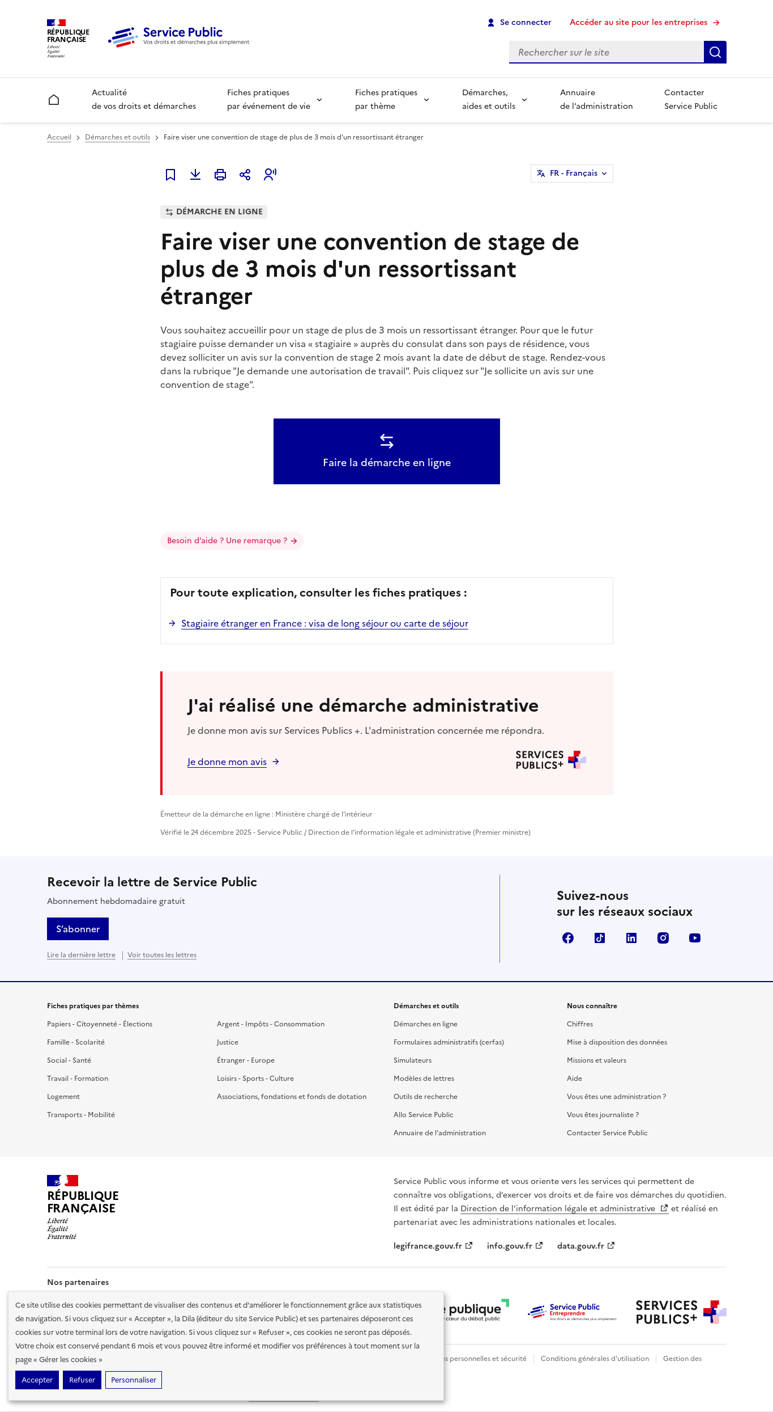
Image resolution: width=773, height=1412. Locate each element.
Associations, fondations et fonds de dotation (291, 1097)
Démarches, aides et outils (488, 99)
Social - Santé (69, 1060)
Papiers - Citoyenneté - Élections (99, 1024)
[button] (270, 174)
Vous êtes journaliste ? (603, 1115)
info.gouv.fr (515, 1246)
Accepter (37, 1380)
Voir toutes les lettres (162, 955)
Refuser (82, 1380)
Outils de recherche (426, 1097)
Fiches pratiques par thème (386, 99)
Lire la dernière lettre (81, 955)
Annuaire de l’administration (596, 99)
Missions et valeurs (596, 1060)
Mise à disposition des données (617, 1042)
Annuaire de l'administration (440, 1133)
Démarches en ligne (426, 1024)
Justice (227, 1042)
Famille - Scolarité (76, 1042)
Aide (574, 1078)
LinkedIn (631, 938)
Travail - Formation (77, 1078)
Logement (63, 1097)
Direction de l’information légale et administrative (564, 1209)
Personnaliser (133, 1380)
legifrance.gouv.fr (433, 1246)
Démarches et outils (117, 137)
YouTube (695, 938)
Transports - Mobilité (81, 1115)
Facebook (568, 938)
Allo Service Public (424, 1115)
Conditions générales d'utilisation (595, 1359)
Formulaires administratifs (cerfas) (449, 1042)
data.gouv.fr (586, 1246)
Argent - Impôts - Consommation (270, 1024)
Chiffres (580, 1024)
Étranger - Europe (246, 1060)
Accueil (59, 137)
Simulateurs (413, 1060)
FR (573, 173)
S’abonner (78, 929)
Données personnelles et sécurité (473, 1359)
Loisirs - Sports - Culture (255, 1078)
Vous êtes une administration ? (616, 1097)
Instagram (663, 938)
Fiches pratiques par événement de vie (268, 99)
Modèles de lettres (424, 1078)
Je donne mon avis (227, 761)
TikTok (599, 938)
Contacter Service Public (691, 99)
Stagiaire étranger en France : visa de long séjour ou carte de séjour (324, 623)
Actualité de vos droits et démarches (144, 99)
